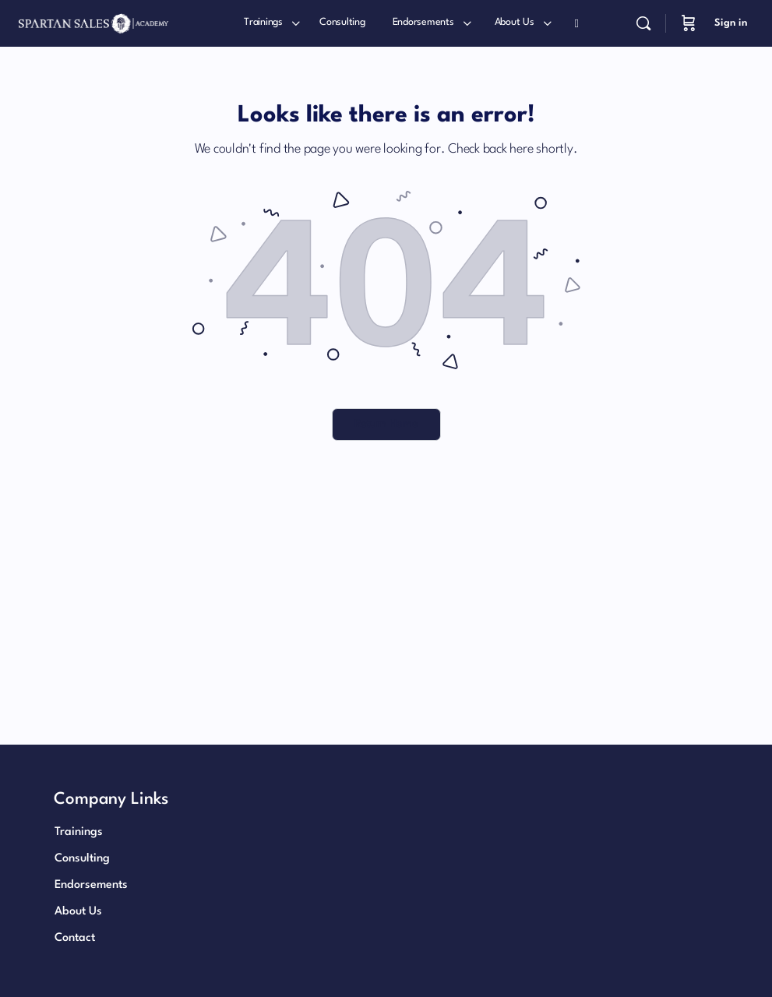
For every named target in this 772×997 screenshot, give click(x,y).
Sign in (730, 23)
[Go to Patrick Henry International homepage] (93, 22)
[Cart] (689, 23)
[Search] (643, 23)
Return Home (386, 423)
